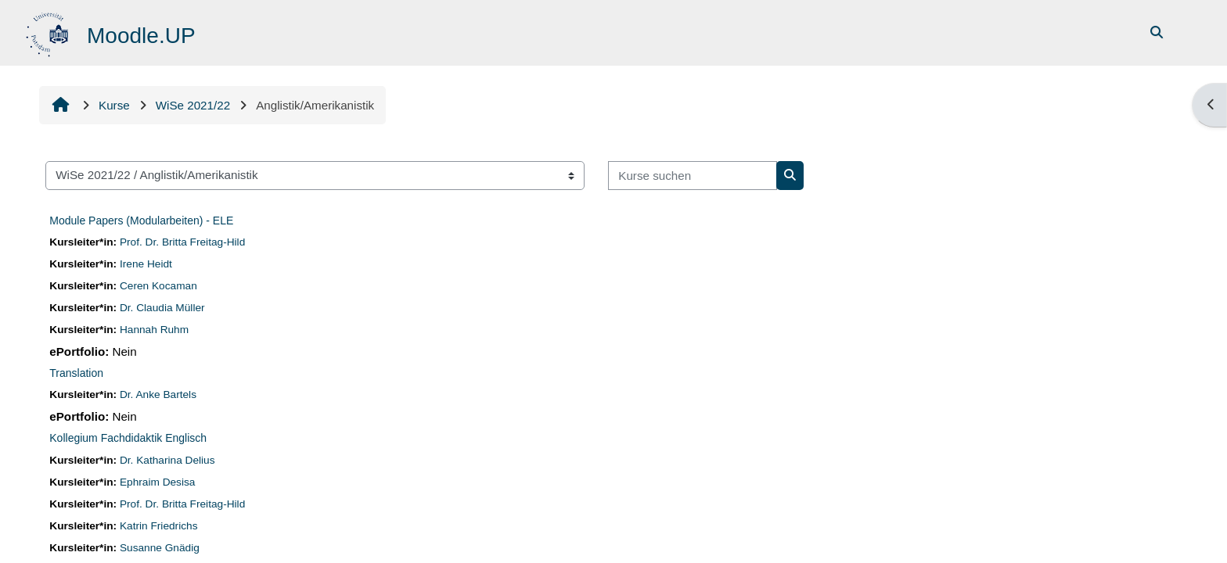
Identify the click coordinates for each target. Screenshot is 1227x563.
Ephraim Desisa (158, 482)
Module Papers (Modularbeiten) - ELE (141, 220)
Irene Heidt (146, 264)
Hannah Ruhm (154, 329)
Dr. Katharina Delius (167, 460)
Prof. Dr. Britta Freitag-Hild (182, 242)
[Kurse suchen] (692, 175)
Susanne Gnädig (160, 548)
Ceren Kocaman (158, 286)
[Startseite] (48, 31)
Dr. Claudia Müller (162, 308)
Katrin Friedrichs (159, 526)
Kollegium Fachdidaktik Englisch (128, 438)
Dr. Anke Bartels (158, 394)
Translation (76, 373)
